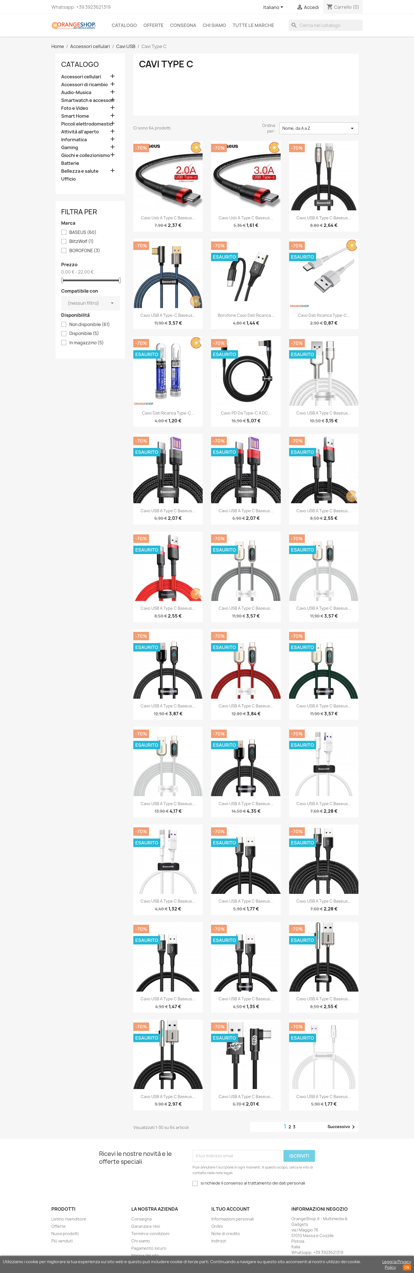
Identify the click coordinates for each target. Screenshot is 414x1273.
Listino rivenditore (68, 1219)
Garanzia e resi (145, 1226)
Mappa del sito (145, 1255)
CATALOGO (124, 25)
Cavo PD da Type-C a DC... (246, 413)
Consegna (183, 25)
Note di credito (225, 1233)
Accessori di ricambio (84, 85)
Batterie (70, 163)
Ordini (217, 1226)
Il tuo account (230, 1209)
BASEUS (83, 232)
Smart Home (75, 116)
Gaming (69, 148)
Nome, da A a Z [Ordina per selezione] (318, 128)
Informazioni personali (232, 1219)
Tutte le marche (253, 25)
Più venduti (62, 1241)
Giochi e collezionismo (85, 155)
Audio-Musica (76, 92)
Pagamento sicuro (148, 1248)
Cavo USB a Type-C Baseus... (168, 315)
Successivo (342, 1127)
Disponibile (84, 333)
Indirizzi (218, 1241)
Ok (407, 1267)
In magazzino (86, 343)
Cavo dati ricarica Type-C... (324, 315)
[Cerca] (326, 25)
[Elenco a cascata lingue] (274, 7)
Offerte (153, 25)
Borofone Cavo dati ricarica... (246, 315)
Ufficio (68, 179)
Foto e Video (74, 108)
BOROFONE (84, 251)
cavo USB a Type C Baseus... (246, 1096)
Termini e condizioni (150, 1233)
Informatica (74, 140)
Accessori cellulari (81, 77)
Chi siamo (214, 25)
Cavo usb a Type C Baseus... (168, 217)
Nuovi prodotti (65, 1233)
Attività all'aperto (80, 132)
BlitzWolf (81, 241)
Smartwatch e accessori (87, 100)
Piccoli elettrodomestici (87, 124)
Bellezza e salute (80, 171)
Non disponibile (89, 324)
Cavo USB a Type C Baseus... (323, 217)
